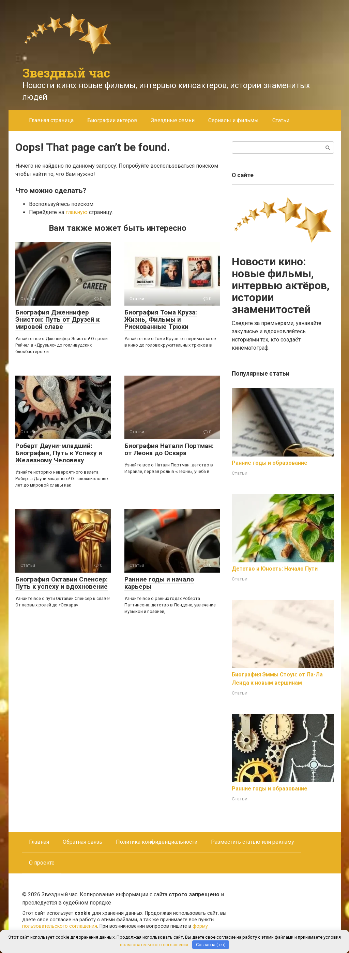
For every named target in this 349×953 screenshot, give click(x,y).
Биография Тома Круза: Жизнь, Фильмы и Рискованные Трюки (160, 319)
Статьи (280, 120)
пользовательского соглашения (59, 926)
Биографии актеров (112, 120)
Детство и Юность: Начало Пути (275, 568)
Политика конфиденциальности (156, 842)
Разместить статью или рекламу (252, 842)
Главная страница (51, 120)
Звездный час (66, 73)
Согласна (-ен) (211, 944)
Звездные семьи (173, 120)
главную (76, 212)
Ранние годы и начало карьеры (159, 582)
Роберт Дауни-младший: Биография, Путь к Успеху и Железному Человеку (58, 453)
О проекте (42, 862)
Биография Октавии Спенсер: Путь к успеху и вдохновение (61, 582)
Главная (39, 842)
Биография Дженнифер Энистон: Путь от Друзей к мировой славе (57, 319)
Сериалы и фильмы (233, 120)
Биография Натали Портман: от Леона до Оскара (169, 449)
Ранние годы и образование (269, 463)
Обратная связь (82, 842)
